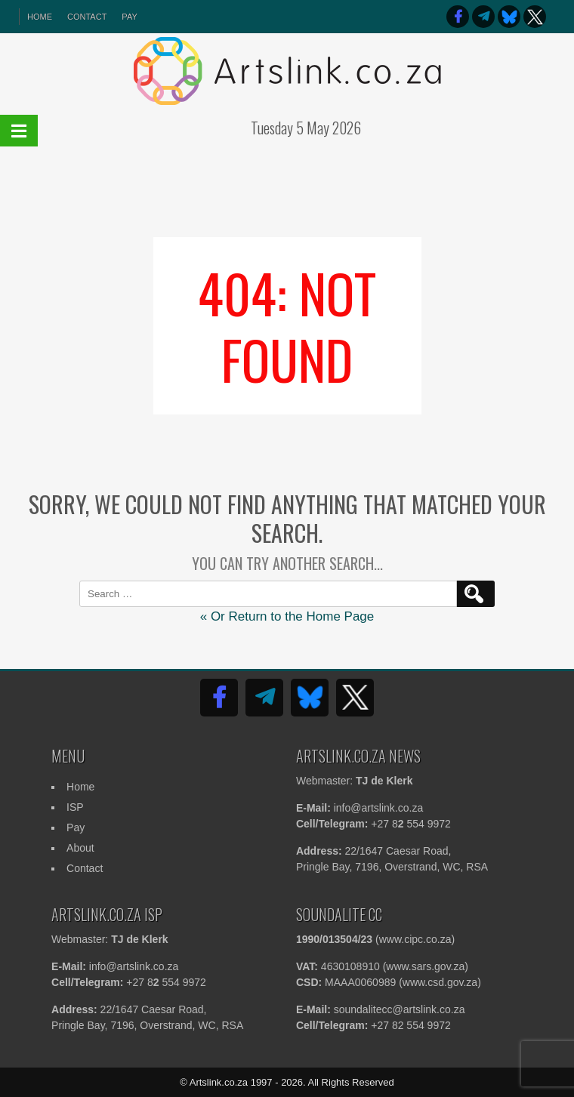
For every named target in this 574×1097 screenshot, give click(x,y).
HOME (39, 16)
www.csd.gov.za (440, 982)
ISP (75, 807)
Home (80, 787)
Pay (129, 16)
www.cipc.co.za (415, 939)
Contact (86, 16)
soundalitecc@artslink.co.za (399, 1009)
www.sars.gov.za (425, 966)
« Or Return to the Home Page (287, 616)
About (80, 848)
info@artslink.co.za (378, 808)
